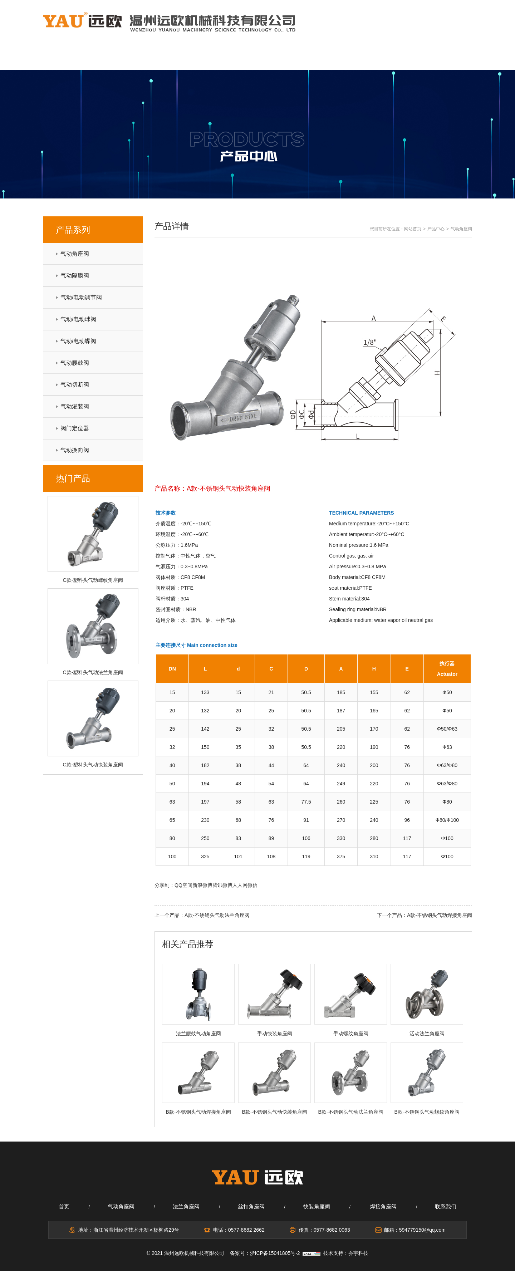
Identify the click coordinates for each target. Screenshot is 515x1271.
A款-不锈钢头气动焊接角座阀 (439, 915)
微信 (252, 885)
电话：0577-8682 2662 (239, 1230)
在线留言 (379, 58)
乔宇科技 (358, 1253)
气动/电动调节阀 (81, 297)
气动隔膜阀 (74, 276)
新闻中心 (196, 58)
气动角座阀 (74, 254)
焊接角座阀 (383, 1206)
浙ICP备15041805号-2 (275, 1253)
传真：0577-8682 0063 (324, 1230)
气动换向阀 (74, 450)
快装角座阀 (316, 1206)
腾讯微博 (222, 885)
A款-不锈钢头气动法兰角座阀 (217, 915)
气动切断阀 (74, 385)
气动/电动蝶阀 (78, 341)
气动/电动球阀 (78, 319)
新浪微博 (202, 885)
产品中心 (257, 58)
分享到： (164, 885)
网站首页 (73, 58)
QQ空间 (183, 885)
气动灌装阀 (74, 406)
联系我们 (440, 58)
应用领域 (318, 58)
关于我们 (134, 58)
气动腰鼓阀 (74, 363)
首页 (64, 1206)
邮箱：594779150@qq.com (415, 1230)
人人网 (239, 885)
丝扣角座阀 (251, 1206)
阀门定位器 (74, 428)
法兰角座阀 (186, 1206)
